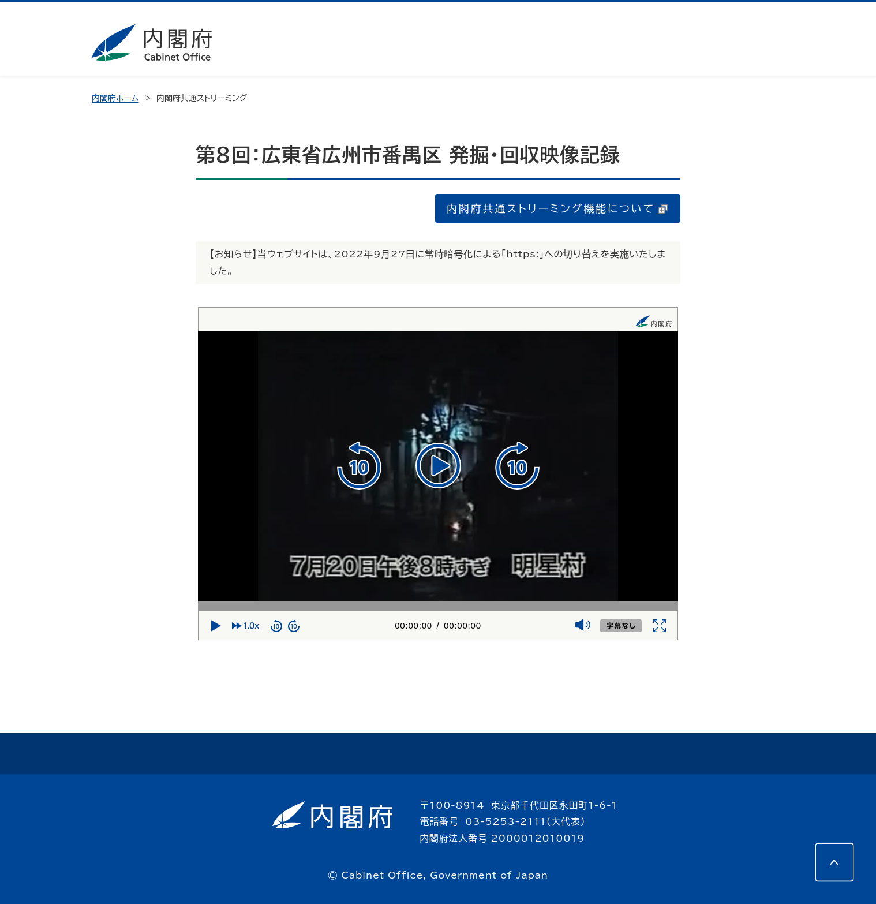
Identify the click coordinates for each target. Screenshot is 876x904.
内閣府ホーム (115, 98)
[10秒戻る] (359, 466)
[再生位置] (438, 606)
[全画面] (659, 626)
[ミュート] (582, 626)
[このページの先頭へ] (834, 862)
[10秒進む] (517, 466)
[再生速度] (248, 626)
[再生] (438, 465)
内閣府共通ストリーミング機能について (557, 208)
